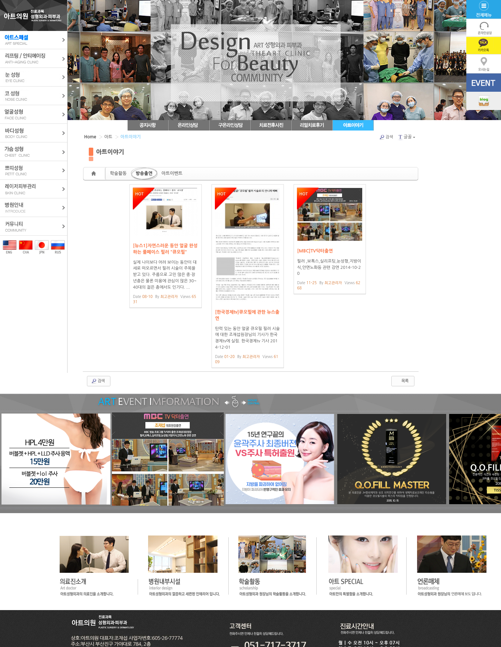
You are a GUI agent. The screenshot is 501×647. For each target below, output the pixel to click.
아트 (108, 137)
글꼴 (406, 137)
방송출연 (144, 173)
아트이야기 (110, 152)
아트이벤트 (172, 173)
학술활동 (118, 173)
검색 (386, 137)
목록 (401, 381)
